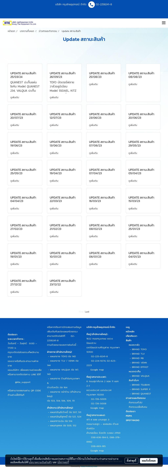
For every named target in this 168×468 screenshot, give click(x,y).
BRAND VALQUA (140, 376)
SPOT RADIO (132, 420)
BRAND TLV (138, 354)
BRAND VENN (139, 362)
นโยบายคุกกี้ (63, 462)
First (81, 311)
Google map (97, 369)
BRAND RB (138, 358)
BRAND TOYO (139, 349)
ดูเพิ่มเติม (15, 97)
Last (87, 311)
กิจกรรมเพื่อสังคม (138, 407)
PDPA (129, 416)
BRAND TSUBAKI (141, 385)
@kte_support (22, 382)
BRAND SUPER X (141, 389)
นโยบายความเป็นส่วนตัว (40, 462)
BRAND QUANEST (141, 393)
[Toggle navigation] (163, 23)
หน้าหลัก (130, 331)
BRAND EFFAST (140, 367)
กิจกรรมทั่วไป (135, 402)
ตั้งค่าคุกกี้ (131, 460)
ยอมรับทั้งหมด (149, 460)
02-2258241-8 (104, 4)
